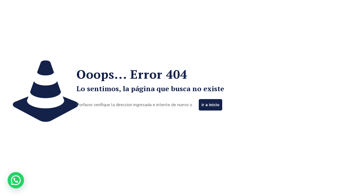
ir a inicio (210, 105)
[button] (16, 180)
